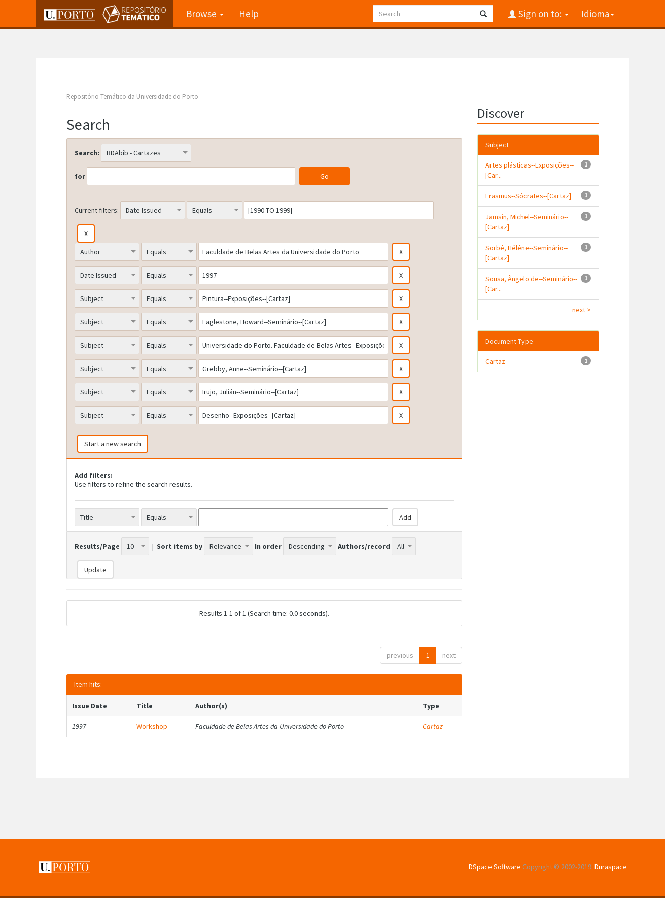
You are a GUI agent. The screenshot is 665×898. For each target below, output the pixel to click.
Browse (205, 14)
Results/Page (97, 546)
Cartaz (433, 726)
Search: (87, 152)
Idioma (597, 14)
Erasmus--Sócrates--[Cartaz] (528, 196)
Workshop (151, 726)
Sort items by (179, 546)
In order (268, 546)
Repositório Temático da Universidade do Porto (132, 96)
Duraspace (610, 866)
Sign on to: (542, 14)
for (80, 176)
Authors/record (364, 546)
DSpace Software (495, 866)
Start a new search (112, 443)
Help (249, 14)
